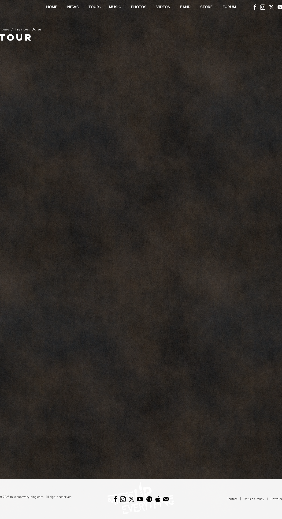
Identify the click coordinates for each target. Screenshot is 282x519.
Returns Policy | (257, 499)
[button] (94, 7)
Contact (232, 499)
